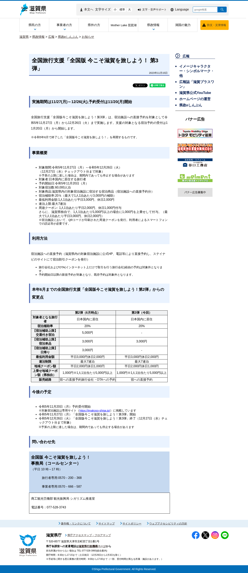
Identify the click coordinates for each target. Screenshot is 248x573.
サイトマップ (106, 523)
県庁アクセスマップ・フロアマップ (89, 535)
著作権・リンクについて (76, 523)
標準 (122, 9)
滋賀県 (24, 36)
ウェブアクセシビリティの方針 (168, 523)
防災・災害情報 (216, 25)
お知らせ (88, 36)
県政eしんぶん (68, 36)
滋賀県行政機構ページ (92, 546)
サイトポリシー (131, 523)
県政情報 (38, 36)
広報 (51, 36)
